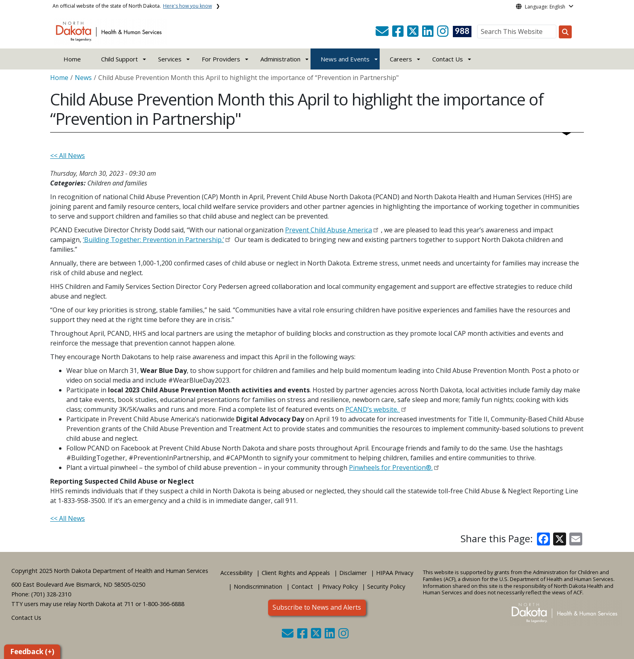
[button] (383, 33)
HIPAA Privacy (394, 573)
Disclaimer (353, 573)
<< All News (67, 155)
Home (72, 59)
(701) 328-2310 (51, 594)
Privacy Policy (340, 586)
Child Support (119, 59)
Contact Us (26, 617)
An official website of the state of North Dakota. (132, 5)
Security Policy (386, 586)
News (83, 77)
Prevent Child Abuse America (328, 229)
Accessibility (236, 573)
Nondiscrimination (258, 586)
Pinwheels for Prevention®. (391, 467)
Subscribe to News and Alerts (317, 607)
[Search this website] (565, 31)
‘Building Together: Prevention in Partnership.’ (153, 239)
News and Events (345, 59)
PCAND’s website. (372, 409)
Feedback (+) (32, 651)
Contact (302, 586)
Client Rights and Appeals (296, 573)
